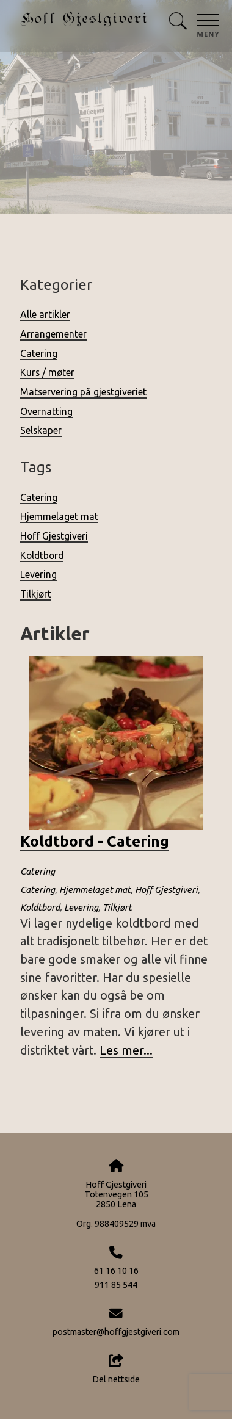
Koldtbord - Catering (94, 841)
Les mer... (126, 1050)
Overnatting (46, 411)
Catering (38, 353)
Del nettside (116, 1369)
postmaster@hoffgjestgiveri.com (116, 1332)
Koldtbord (41, 555)
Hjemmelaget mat (59, 516)
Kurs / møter (47, 372)
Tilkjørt (35, 593)
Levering (38, 574)
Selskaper (41, 430)
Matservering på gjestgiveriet (83, 391)
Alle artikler (45, 314)
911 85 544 (116, 1285)
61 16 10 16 (116, 1271)
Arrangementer (53, 333)
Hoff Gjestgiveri (54, 535)
